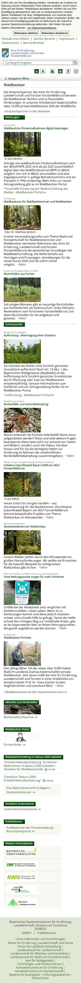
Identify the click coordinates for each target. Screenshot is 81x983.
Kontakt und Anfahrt (15, 39)
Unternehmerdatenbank (22, 809)
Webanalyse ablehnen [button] (26, 33)
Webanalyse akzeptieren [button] (55, 33)
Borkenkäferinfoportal (21, 717)
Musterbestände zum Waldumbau (25, 526)
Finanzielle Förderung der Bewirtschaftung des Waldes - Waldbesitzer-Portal (36, 190)
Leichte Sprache (44, 39)
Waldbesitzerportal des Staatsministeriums (36, 692)
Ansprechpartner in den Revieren (28, 111)
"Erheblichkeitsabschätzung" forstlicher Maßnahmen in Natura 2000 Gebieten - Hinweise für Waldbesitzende (30, 765)
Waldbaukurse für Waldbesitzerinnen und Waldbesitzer (38, 201)
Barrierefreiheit (33, 43)
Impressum (67, 39)
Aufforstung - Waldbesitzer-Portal (29, 395)
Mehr (22, 264)
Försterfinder (15, 745)
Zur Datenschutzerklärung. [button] (42, 27)
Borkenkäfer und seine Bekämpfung (26, 404)
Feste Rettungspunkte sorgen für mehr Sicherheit (34, 577)
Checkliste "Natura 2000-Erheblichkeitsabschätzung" (22, 778)
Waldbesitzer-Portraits (17, 637)
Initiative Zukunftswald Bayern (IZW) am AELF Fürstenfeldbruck (32, 466)
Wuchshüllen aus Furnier (19, 274)
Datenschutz (10, 43)
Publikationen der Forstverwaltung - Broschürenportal (30, 829)
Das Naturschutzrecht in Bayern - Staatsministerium (28, 790)
